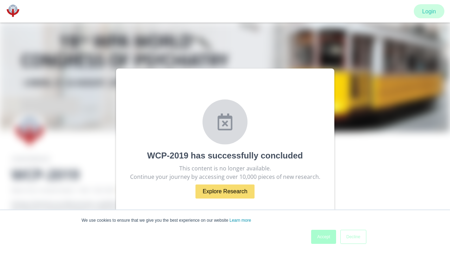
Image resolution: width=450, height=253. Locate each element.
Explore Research (224, 191)
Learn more (240, 220)
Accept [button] (323, 236)
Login (429, 11)
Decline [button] (353, 236)
